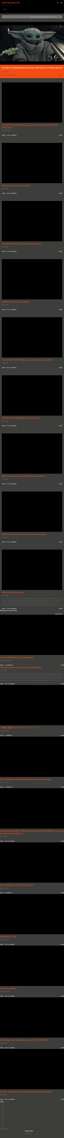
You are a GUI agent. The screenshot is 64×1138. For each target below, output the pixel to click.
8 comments (8, 892)
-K (3, 1126)
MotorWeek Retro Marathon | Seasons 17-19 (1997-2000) (24, 1040)
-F (3, 1116)
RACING (5, 9)
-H (3, 1121)
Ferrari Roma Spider (8, 988)
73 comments (9, 665)
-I (3, 1123)
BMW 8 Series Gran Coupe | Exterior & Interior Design (24, 534)
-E (3, 1114)
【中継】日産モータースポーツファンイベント (19, 728)
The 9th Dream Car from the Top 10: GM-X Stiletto (21, 667)
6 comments (8, 735)
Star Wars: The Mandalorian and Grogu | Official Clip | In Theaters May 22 (32, 68)
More (60, 75)
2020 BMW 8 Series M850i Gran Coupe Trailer (21, 418)
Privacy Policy (28, 1133)
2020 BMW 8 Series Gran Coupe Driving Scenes (21, 244)
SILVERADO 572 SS (8, 937)
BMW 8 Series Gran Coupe (13, 592)
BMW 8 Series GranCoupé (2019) (15, 302)
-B (3, 1106)
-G (3, 1118)
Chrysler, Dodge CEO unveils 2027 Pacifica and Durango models (26, 1092)
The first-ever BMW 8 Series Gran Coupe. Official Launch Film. (27, 360)
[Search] (58, 3)
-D (3, 1111)
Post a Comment (12, 75)
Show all (58, 17)
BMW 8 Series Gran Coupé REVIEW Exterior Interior (23, 476)
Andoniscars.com (11, 3)
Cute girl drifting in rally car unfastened (16, 657)
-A (3, 1104)
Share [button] (3, 75)
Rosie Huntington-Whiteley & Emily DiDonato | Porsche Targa (25, 779)
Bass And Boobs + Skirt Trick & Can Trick (16, 885)
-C (3, 1109)
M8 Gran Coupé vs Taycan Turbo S (16, 185)
